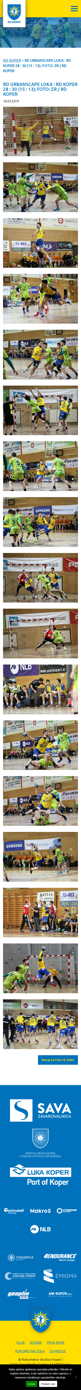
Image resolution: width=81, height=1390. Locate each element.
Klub (21, 1342)
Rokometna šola (29, 1351)
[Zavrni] (76, 1377)
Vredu (31, 1384)
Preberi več (48, 1384)
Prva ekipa (55, 1342)
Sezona (36, 1342)
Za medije (57, 1351)
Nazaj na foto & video (57, 1060)
